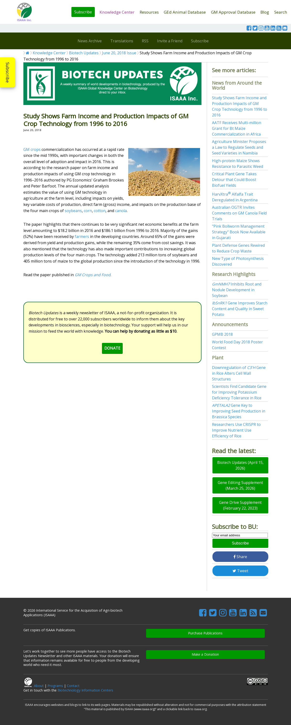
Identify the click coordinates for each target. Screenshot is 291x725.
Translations (121, 41)
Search (280, 12)
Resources (149, 12)
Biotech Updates (84, 52)
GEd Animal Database (185, 12)
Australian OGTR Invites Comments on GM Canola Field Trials (239, 213)
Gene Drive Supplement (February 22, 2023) (240, 505)
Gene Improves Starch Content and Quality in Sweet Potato (239, 308)
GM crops (32, 149)
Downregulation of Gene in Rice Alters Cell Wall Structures (239, 373)
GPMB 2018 (222, 334)
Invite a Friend (169, 41)
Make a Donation (205, 654)
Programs (55, 685)
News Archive (90, 41)
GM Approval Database (233, 12)
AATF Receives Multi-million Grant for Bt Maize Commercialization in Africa (236, 128)
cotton (100, 210)
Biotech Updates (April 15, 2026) (240, 465)
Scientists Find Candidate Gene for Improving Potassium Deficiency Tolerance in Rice (239, 392)
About (39, 685)
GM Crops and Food (93, 274)
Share (240, 556)
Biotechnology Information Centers (85, 690)
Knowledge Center (117, 12)
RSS (145, 41)
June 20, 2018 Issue (119, 52)
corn (88, 210)
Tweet (240, 570)
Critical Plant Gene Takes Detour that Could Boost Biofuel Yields (234, 179)
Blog (264, 12)
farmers (82, 236)
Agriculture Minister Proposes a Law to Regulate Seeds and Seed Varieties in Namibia (239, 147)
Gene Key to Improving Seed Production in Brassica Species (238, 411)
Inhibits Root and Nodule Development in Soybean (236, 289)
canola (121, 210)
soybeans (73, 210)
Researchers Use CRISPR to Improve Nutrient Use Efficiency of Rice (236, 430)
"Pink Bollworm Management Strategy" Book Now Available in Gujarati (238, 232)
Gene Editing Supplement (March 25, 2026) (240, 485)
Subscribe (83, 12)
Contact (73, 685)
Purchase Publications (205, 633)
